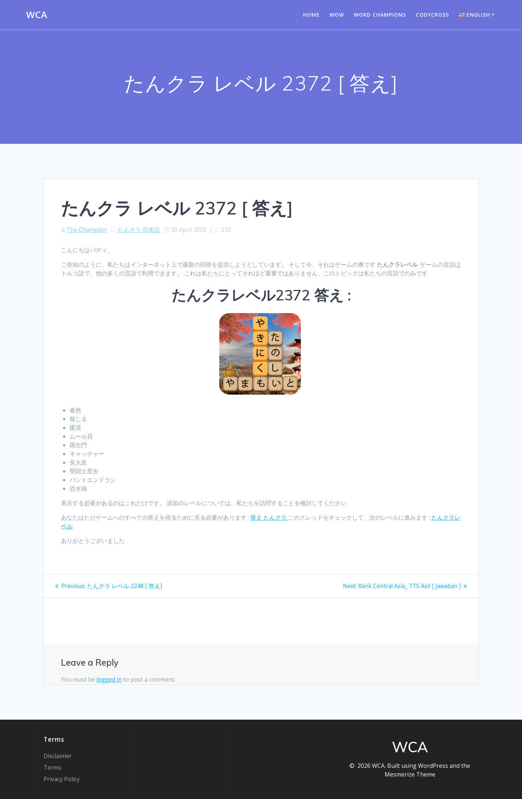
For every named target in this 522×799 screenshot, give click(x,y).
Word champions (380, 14)
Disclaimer (58, 756)
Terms (52, 767)
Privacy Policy (62, 779)
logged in (109, 679)
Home (311, 14)
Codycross (432, 14)
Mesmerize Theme (410, 774)
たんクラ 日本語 (139, 230)
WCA (36, 15)
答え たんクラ (269, 517)
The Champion (86, 230)
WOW (337, 14)
